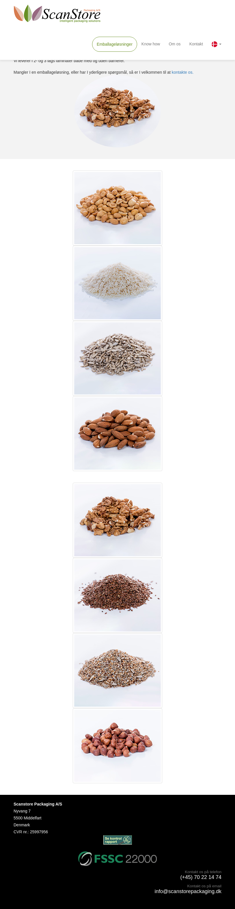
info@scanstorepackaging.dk (188, 891)
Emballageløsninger (115, 44)
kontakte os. (183, 72)
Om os (174, 44)
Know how (150, 44)
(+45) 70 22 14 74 (200, 877)
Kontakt (196, 44)
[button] (216, 44)
